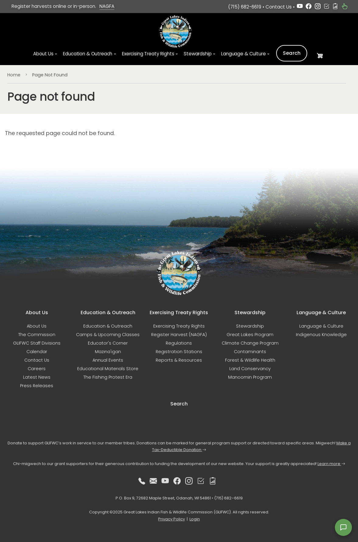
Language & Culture (321, 326)
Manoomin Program (250, 377)
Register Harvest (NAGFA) (179, 335)
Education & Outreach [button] (87, 54)
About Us (37, 326)
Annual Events (107, 360)
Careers (37, 369)
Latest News (36, 377)
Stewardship (250, 326)
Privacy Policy (171, 519)
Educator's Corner (108, 343)
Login (194, 519)
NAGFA (106, 6)
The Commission (36, 335)
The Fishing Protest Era (107, 377)
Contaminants (250, 352)
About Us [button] (43, 54)
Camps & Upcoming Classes (108, 335)
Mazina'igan (108, 352)
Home (13, 75)
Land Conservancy (250, 369)
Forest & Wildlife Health (250, 360)
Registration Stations (179, 352)
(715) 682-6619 (244, 7)
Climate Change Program (250, 343)
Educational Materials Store (107, 369)
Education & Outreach (107, 326)
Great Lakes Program (250, 335)
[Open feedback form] (343, 527)
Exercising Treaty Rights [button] (148, 54)
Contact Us (279, 7)
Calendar (36, 352)
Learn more (331, 463)
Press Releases (36, 386)
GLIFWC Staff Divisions (37, 343)
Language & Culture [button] (243, 54)
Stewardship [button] (197, 54)
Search (292, 53)
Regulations (179, 343)
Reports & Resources (179, 360)
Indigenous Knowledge (321, 335)
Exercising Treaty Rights (179, 326)
